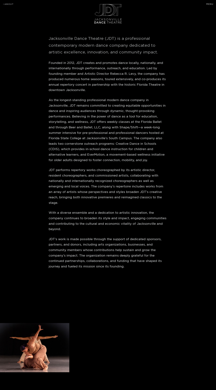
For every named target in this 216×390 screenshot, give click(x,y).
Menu (209, 4)
